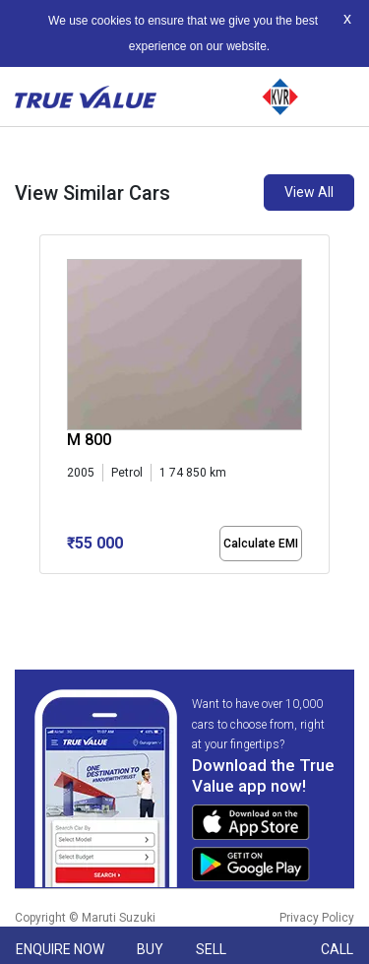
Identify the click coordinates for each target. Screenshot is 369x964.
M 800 (89, 439)
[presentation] (50, 407)
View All (309, 192)
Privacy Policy (316, 918)
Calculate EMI (260, 543)
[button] (45, 591)
